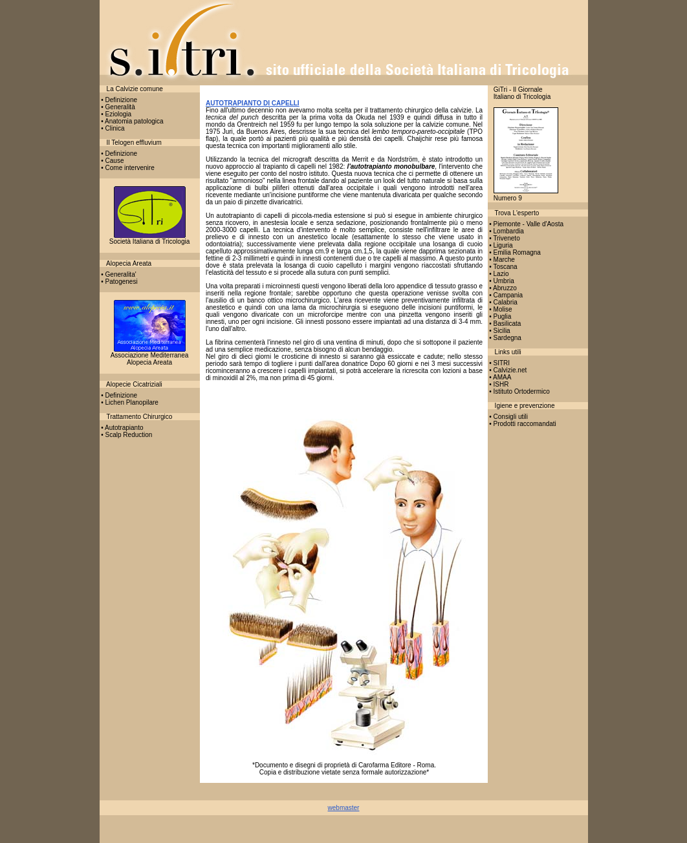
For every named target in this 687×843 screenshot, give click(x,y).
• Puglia (500, 316)
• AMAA (500, 377)
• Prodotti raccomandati (522, 423)
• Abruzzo (502, 288)
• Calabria (503, 302)
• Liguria (500, 245)
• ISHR (498, 384)
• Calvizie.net (507, 370)
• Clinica (112, 128)
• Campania (505, 295)
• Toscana (503, 266)
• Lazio (498, 273)
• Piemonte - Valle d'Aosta (526, 224)
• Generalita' (118, 274)
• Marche (501, 259)
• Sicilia (499, 330)
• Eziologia (116, 114)
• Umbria (501, 280)
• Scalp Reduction (126, 434)
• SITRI (499, 363)
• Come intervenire (127, 167)
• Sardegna (504, 337)
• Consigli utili (508, 416)
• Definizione (119, 99)
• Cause (112, 160)
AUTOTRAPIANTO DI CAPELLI (253, 103)
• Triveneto (504, 238)
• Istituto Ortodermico (519, 391)
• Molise (500, 309)
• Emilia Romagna (514, 252)
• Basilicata (504, 323)
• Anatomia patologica (132, 121)
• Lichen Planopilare (129, 402)
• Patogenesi (119, 281)
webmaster (344, 807)
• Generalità (117, 107)
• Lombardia (506, 231)
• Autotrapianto (122, 427)
